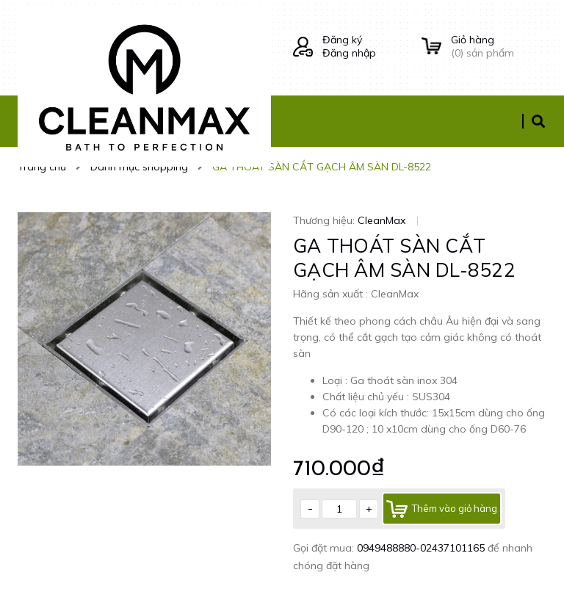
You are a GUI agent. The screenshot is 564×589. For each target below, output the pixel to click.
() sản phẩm (498, 46)
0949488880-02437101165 (422, 547)
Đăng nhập (349, 52)
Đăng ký (342, 39)
